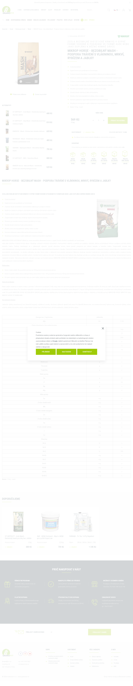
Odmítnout (87, 352)
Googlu (55, 341)
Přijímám (46, 352)
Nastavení (66, 352)
